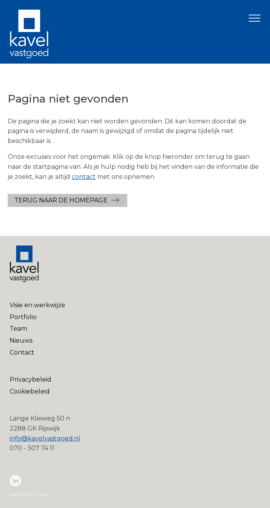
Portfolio (23, 317)
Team (18, 328)
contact (84, 176)
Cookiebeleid (30, 391)
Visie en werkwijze (37, 305)
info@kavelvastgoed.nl (45, 438)
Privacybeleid (30, 379)
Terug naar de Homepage (61, 200)
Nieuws (21, 340)
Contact (22, 352)
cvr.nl (42, 495)
